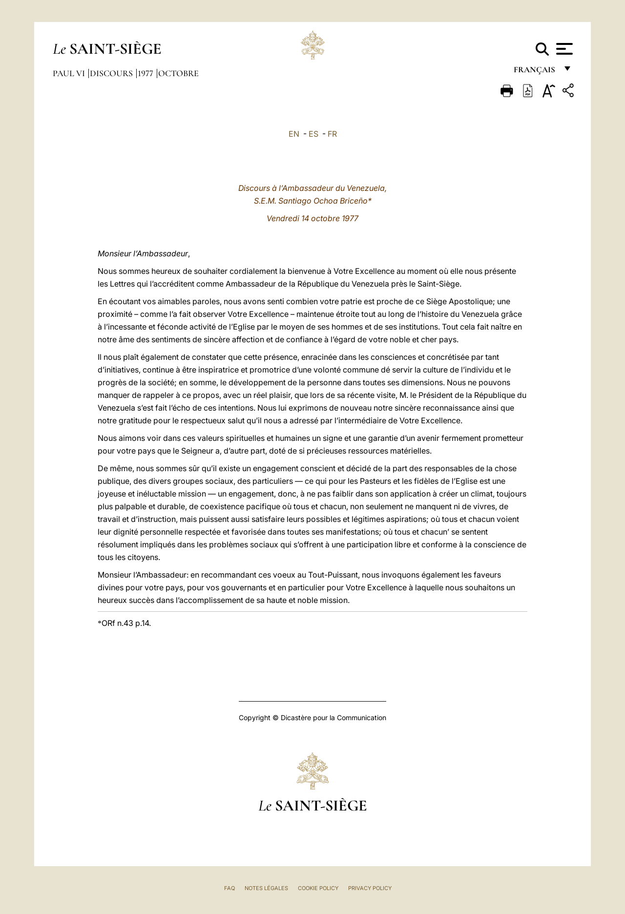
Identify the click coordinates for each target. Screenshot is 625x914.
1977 (146, 73)
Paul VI (70, 73)
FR (332, 134)
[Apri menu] (563, 49)
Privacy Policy (370, 888)
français (535, 72)
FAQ (229, 888)
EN (294, 134)
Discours (112, 73)
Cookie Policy (318, 888)
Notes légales (266, 888)
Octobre (178, 73)
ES (313, 134)
